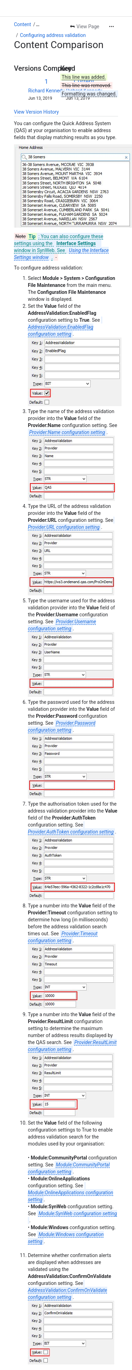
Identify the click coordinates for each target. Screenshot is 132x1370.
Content (22, 24)
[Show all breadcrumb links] (37, 24)
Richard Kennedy (46, 90)
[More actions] (111, 26)
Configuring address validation (53, 35)
